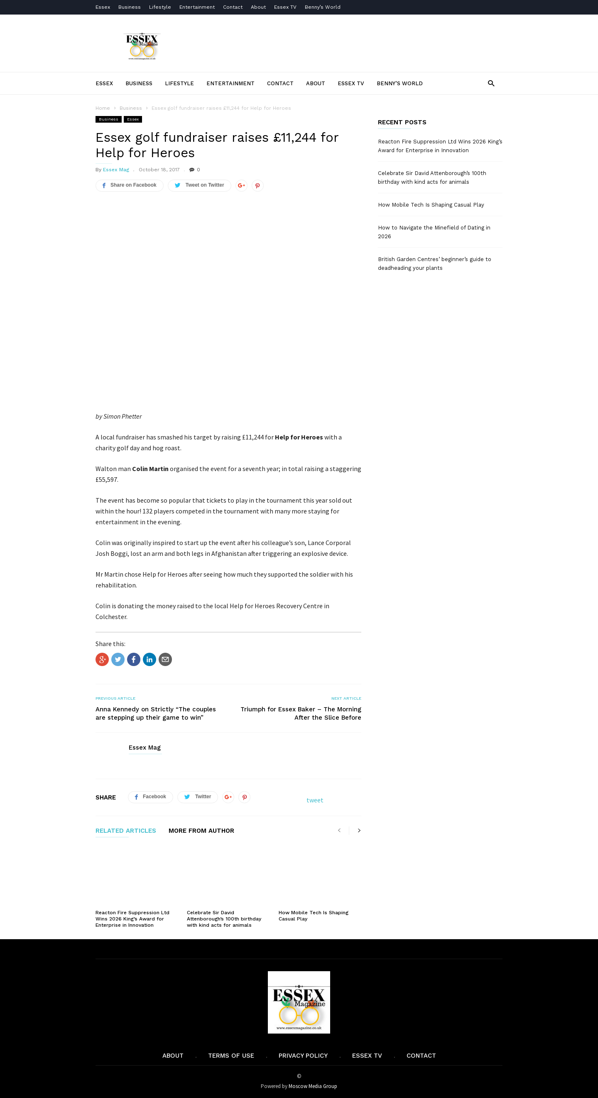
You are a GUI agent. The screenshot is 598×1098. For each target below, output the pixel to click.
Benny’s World (323, 7)
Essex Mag (116, 170)
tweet (315, 800)
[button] (491, 83)
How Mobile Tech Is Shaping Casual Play (431, 205)
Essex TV (285, 7)
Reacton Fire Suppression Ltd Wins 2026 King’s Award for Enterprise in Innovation (132, 919)
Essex (103, 7)
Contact (233, 7)
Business (129, 7)
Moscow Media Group (313, 1086)
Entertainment (197, 7)
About (258, 7)
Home (103, 108)
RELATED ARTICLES (126, 831)
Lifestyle (160, 7)
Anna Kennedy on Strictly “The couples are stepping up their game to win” (156, 713)
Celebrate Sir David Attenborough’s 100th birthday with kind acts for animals (224, 919)
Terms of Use (231, 1055)
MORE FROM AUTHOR (201, 831)
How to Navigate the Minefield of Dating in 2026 (434, 232)
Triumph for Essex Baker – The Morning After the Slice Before (300, 713)
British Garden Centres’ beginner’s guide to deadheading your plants (434, 263)
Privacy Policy (303, 1055)
